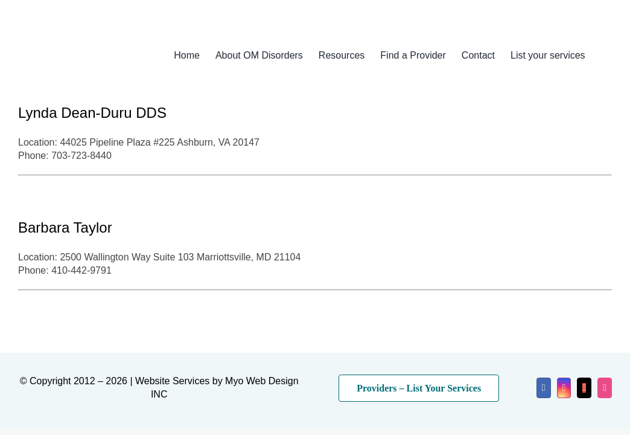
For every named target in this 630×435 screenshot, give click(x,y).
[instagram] (564, 388)
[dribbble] (604, 388)
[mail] (584, 388)
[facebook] (543, 388)
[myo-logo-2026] (81, 41)
